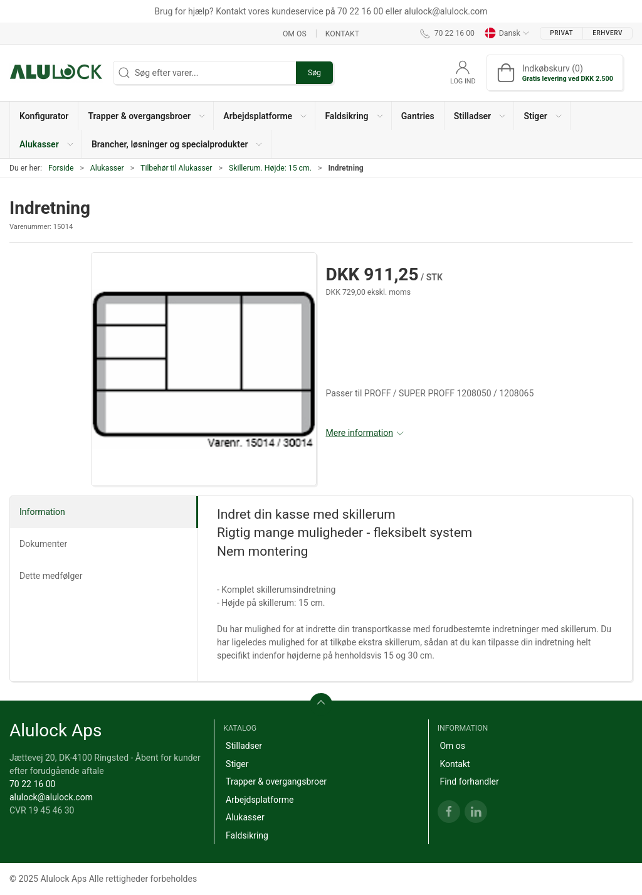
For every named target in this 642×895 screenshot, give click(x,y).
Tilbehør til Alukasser (176, 168)
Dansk (507, 33)
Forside (61, 168)
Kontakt (342, 33)
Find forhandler (468, 781)
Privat (561, 32)
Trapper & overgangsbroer (276, 781)
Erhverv (607, 32)
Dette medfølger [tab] (51, 576)
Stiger (237, 764)
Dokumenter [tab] (43, 544)
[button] (146, 116)
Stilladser (244, 746)
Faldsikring (247, 835)
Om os (295, 33)
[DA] (56, 73)
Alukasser (107, 168)
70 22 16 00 (32, 784)
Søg (314, 72)
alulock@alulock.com (51, 797)
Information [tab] (42, 512)
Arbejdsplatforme (259, 800)
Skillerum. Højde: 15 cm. (270, 168)
